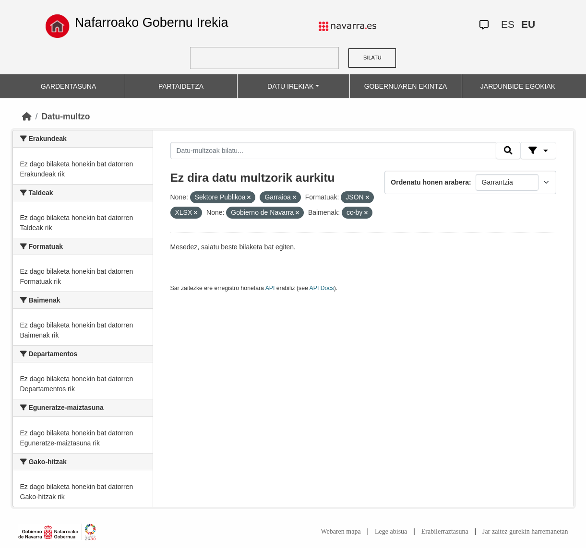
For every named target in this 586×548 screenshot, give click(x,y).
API (270, 288)
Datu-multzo (65, 116)
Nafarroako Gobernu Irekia (151, 22)
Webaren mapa (340, 531)
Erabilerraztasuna (444, 531)
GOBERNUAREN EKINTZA (405, 86)
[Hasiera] (27, 116)
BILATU (372, 57)
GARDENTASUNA (68, 86)
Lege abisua (391, 531)
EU (528, 24)
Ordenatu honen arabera (430, 182)
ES (507, 24)
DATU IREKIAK (290, 86)
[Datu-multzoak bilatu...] (333, 150)
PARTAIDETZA (180, 86)
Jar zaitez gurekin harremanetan (525, 531)
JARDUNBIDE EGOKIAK (517, 86)
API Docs (322, 288)
